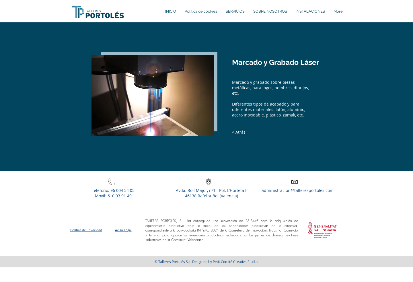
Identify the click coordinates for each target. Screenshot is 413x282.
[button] (322, 229)
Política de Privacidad (86, 230)
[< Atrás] (238, 132)
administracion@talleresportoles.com (298, 190)
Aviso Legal (123, 230)
